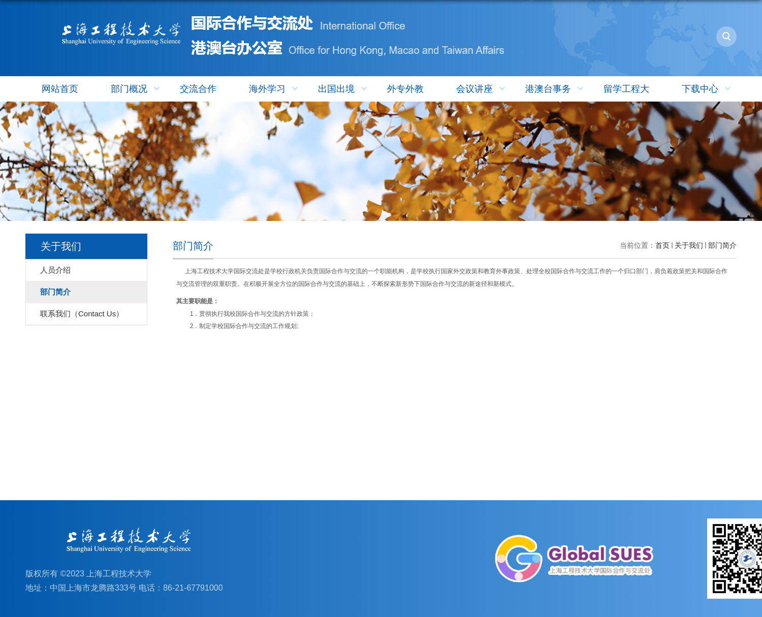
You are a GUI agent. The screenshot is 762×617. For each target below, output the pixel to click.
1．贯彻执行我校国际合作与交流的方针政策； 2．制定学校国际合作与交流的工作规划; (245, 314)
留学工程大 (626, 89)
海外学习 (274, 89)
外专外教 (405, 89)
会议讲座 (481, 89)
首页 (662, 245)
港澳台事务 (555, 89)
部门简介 (722, 245)
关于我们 (689, 245)
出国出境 (343, 89)
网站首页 (60, 89)
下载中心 (707, 89)
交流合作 (198, 89)
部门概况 (136, 89)
